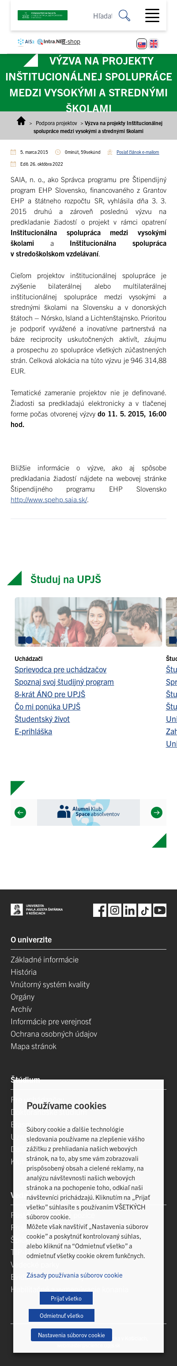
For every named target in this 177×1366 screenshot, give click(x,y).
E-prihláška (33, 731)
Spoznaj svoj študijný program (64, 681)
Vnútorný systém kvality (50, 984)
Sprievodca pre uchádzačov (60, 669)
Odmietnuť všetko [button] (61, 1315)
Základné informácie (45, 959)
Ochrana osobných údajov (54, 1033)
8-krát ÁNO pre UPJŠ (50, 694)
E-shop (71, 41)
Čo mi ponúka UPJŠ (47, 706)
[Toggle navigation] (155, 15)
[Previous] (20, 812)
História (24, 971)
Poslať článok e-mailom (138, 152)
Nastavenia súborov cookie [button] (71, 1335)
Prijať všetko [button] (66, 1298)
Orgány (22, 996)
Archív (21, 1009)
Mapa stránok (33, 1046)
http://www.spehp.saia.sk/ (49, 499)
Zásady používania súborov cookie (74, 1275)
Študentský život (42, 719)
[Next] (156, 812)
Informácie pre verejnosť (51, 1021)
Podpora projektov (56, 122)
